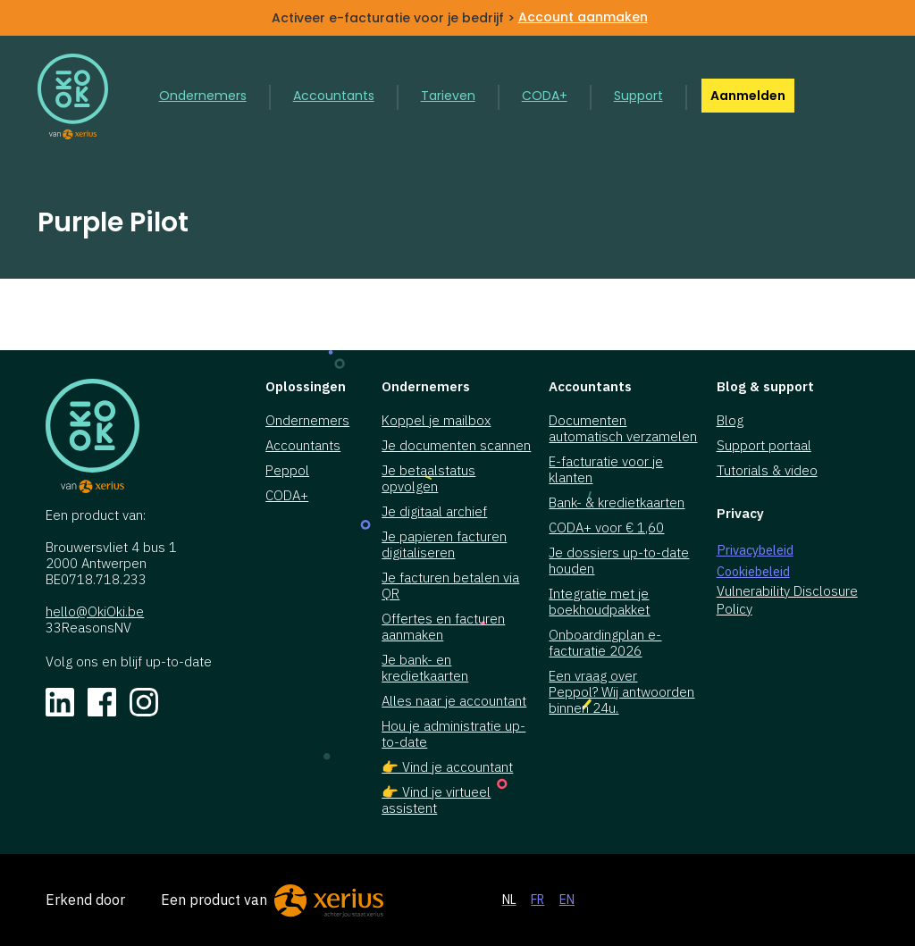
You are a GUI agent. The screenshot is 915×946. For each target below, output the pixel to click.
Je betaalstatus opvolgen (428, 479)
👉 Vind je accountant (447, 767)
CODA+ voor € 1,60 (606, 528)
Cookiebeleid (753, 571)
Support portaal (764, 446)
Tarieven (448, 96)
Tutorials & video (767, 471)
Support (638, 96)
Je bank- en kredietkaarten (425, 668)
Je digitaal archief (434, 512)
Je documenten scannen (456, 446)
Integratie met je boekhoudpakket (599, 602)
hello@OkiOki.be (95, 612)
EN (567, 900)
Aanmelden (747, 96)
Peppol (287, 471)
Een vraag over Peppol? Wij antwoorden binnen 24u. (621, 692)
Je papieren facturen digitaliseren (444, 545)
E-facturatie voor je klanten (606, 470)
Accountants (333, 96)
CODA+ (544, 96)
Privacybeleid (755, 549)
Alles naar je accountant (454, 701)
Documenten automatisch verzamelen (623, 429)
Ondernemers (203, 96)
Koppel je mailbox (436, 421)
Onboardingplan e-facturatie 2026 (605, 643)
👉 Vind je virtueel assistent (436, 800)
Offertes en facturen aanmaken (443, 627)
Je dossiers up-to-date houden (619, 561)
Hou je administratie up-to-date (453, 734)
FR (537, 900)
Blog (730, 421)
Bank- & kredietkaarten (616, 503)
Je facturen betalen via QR (450, 586)
